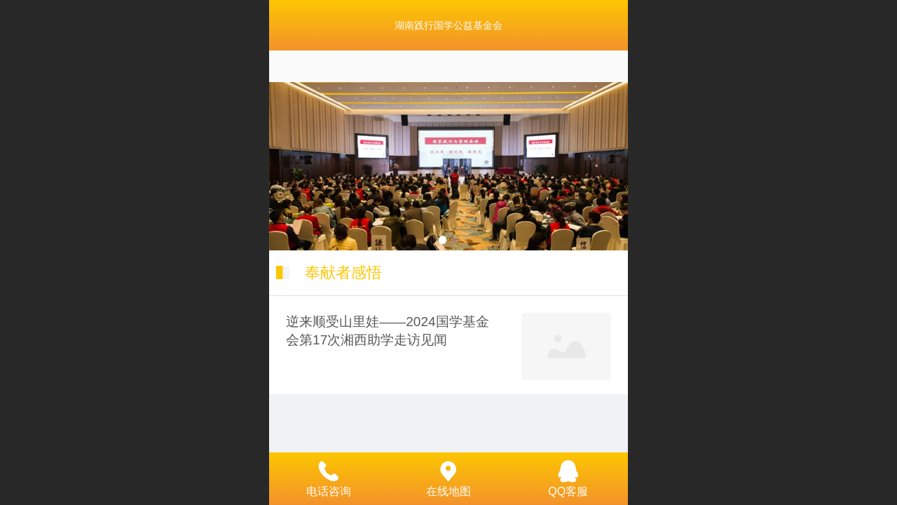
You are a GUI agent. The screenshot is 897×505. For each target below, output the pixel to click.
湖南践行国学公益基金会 (448, 25)
